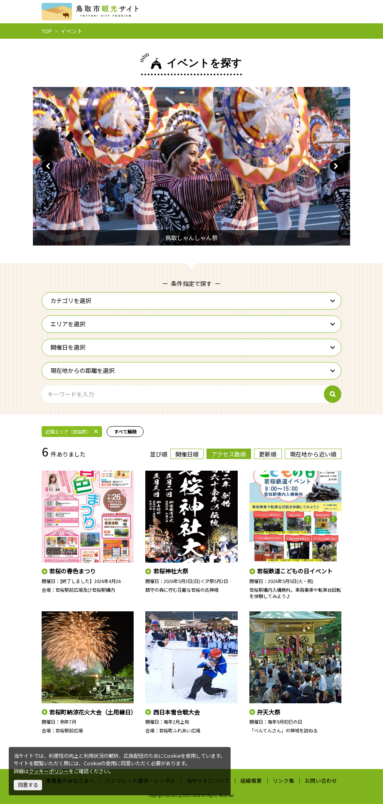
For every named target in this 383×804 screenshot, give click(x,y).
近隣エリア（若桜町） (71, 431)
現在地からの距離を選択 (193, 370)
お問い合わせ (321, 780)
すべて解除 (125, 431)
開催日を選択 (193, 347)
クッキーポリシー (49, 771)
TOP (47, 31)
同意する (28, 785)
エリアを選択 (193, 324)
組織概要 (251, 780)
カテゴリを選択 (193, 300)
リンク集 (283, 780)
